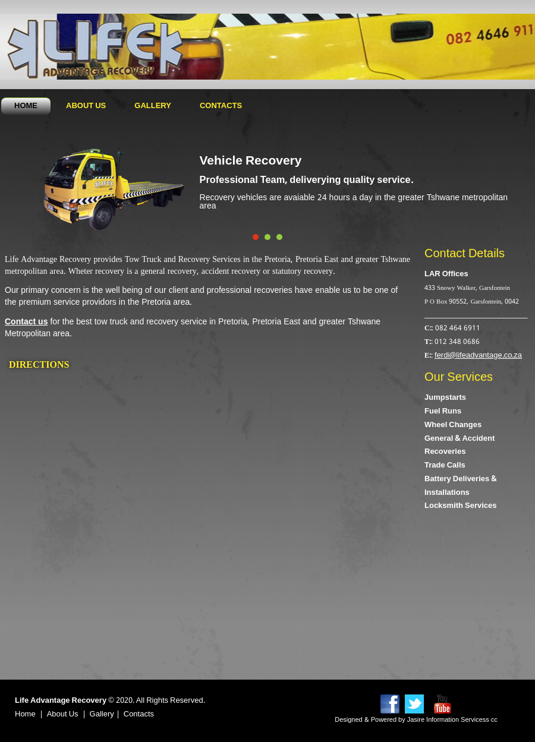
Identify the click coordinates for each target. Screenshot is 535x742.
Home (25, 106)
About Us (86, 106)
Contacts (221, 106)
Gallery (152, 106)
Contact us (26, 322)
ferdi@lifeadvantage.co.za (478, 355)
